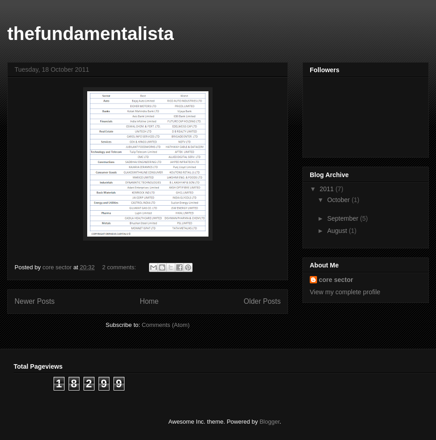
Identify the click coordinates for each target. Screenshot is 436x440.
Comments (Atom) (165, 324)
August (337, 230)
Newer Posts (34, 301)
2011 (328, 189)
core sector (336, 279)
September (343, 218)
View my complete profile (345, 292)
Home (149, 301)
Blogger (269, 421)
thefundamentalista (90, 34)
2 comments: (120, 267)
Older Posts (262, 301)
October (339, 199)
